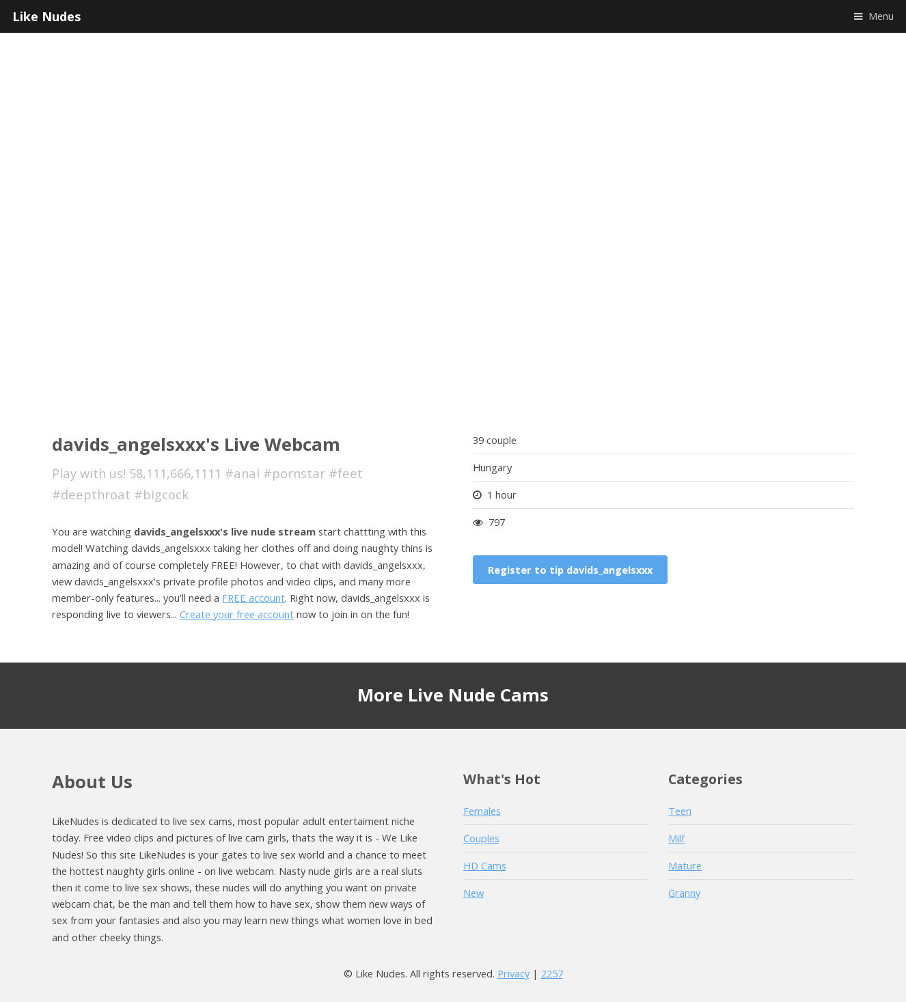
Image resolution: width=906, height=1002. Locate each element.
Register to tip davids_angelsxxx (570, 569)
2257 (552, 973)
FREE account (253, 597)
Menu (881, 16)
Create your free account (237, 614)
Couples (481, 838)
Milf (676, 838)
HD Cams (484, 865)
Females (482, 811)
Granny (684, 893)
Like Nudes (46, 16)
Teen (679, 811)
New (473, 893)
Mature (685, 865)
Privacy (513, 973)
